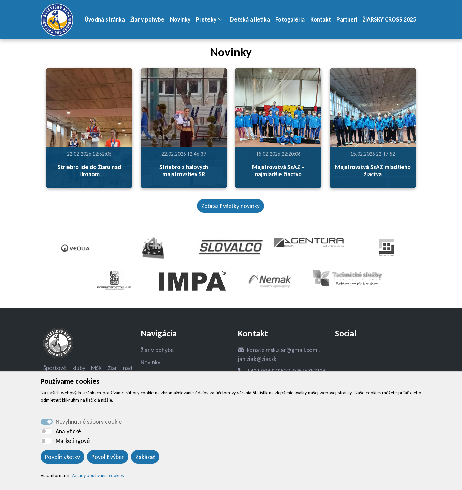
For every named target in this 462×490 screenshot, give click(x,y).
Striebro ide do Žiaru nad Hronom (89, 170)
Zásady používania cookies (98, 475)
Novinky (180, 19)
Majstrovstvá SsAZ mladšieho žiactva (373, 170)
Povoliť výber (107, 457)
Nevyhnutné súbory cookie (89, 421)
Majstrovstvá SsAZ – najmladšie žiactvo (278, 170)
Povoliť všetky (62, 457)
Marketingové (73, 441)
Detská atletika (250, 19)
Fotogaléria (290, 19)
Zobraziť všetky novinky (230, 206)
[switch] (47, 431)
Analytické (68, 431)
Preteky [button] (206, 19)
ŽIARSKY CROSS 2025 (389, 19)
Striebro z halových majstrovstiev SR (183, 170)
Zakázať (145, 457)
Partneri (346, 19)
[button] (223, 20)
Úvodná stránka (105, 19)
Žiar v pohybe (147, 19)
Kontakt (320, 19)
